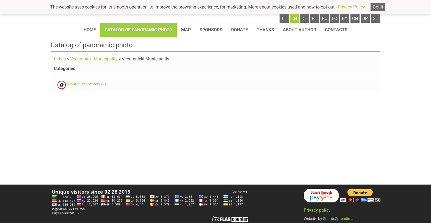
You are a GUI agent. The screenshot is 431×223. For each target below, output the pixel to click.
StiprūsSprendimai (338, 218)
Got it (378, 7)
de (304, 18)
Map (186, 29)
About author (299, 29)
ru (324, 18)
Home (90, 29)
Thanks (265, 29)
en (294, 18)
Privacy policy (317, 210)
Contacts (336, 29)
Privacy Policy (351, 7)
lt (284, 18)
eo (334, 18)
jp (365, 18)
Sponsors (211, 29)
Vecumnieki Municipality (94, 59)
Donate (239, 29)
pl (314, 18)
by (344, 18)
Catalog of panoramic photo (138, 29)
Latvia (60, 59)
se (375, 18)
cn (355, 18)
